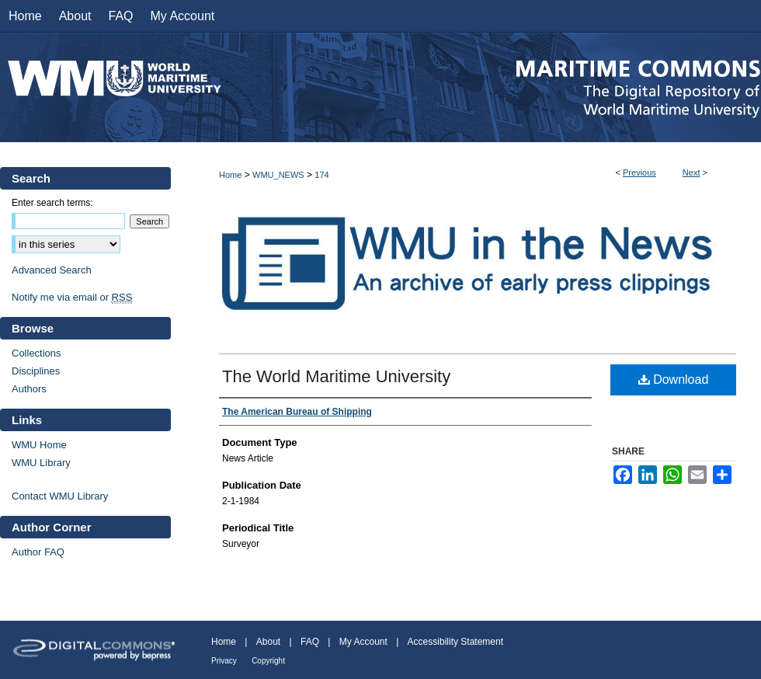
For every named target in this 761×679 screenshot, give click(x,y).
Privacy (224, 660)
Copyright (268, 660)
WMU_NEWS (278, 174)
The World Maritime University (336, 376)
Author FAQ (38, 552)
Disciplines (36, 371)
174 (321, 174)
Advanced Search (52, 270)
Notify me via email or (72, 297)
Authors (29, 389)
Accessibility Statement (455, 641)
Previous (639, 172)
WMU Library (41, 462)
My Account (363, 641)
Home (230, 174)
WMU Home (39, 445)
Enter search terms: (52, 202)
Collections (36, 353)
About (268, 641)
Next (691, 172)
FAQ (310, 641)
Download (673, 379)
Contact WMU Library (60, 496)
